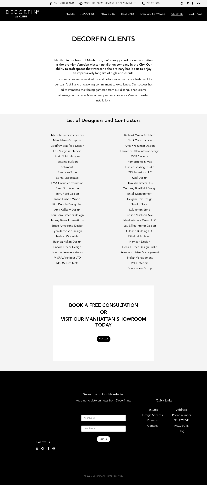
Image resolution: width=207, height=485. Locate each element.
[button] (103, 339)
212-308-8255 (153, 3)
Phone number (181, 415)
